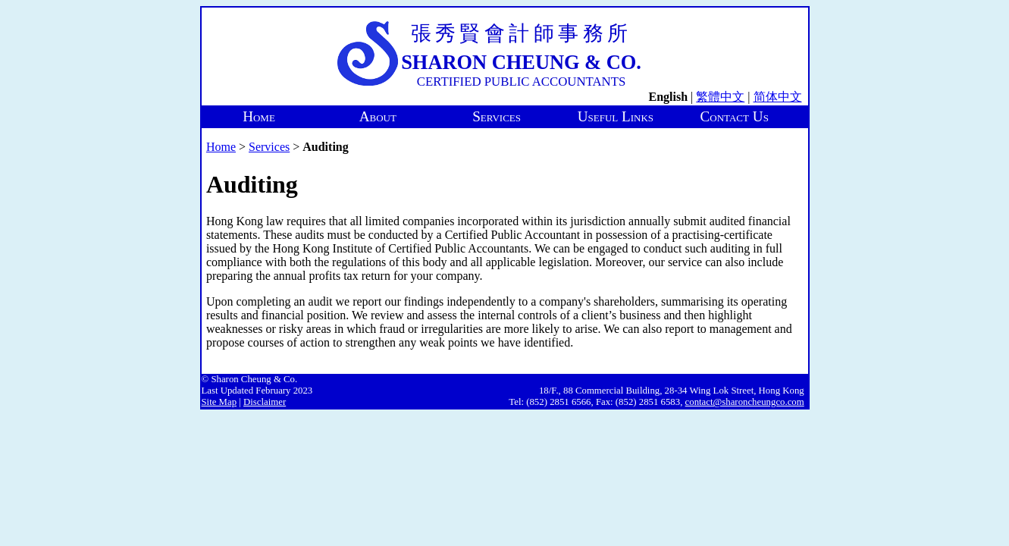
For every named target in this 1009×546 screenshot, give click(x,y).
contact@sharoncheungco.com (744, 402)
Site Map (219, 402)
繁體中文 (720, 96)
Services (496, 116)
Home (259, 116)
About (377, 116)
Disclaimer (264, 402)
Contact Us (734, 116)
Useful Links (615, 116)
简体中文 (778, 96)
